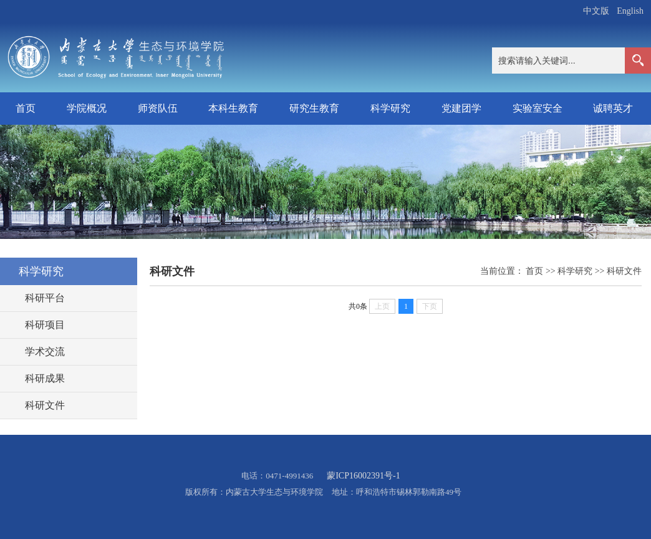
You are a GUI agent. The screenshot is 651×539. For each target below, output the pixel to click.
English (630, 11)
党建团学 (461, 108)
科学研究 (390, 108)
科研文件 (624, 271)
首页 (26, 108)
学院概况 (87, 108)
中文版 (596, 11)
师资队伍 (158, 108)
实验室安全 (537, 108)
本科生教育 (233, 108)
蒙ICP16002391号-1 (363, 475)
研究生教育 (314, 108)
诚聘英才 (613, 108)
